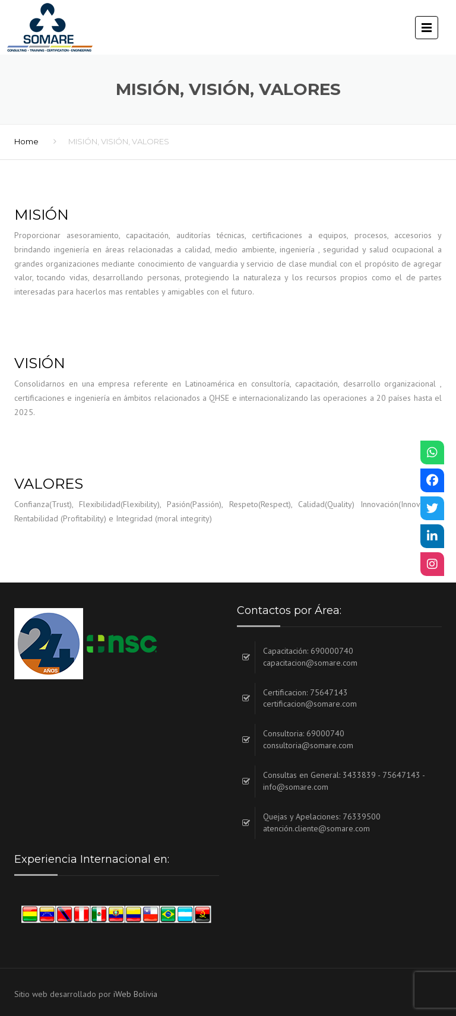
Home (26, 141)
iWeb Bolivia (135, 994)
